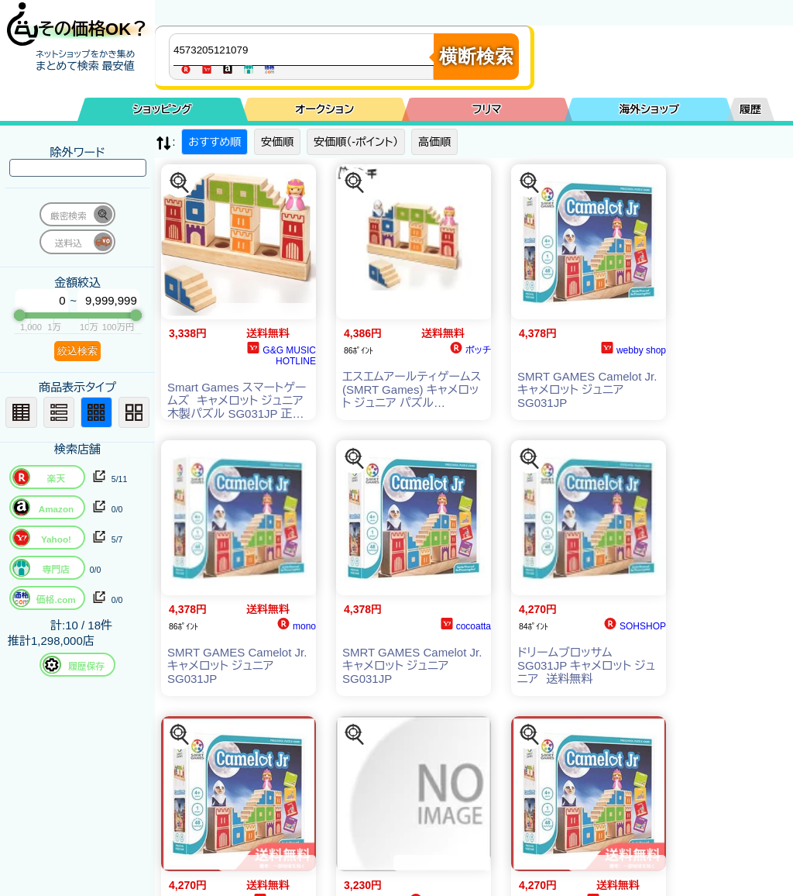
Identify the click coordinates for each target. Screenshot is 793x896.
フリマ (487, 109)
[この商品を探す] (179, 183)
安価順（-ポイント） (356, 142)
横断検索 (476, 56)
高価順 (434, 142)
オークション (324, 109)
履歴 (750, 109)
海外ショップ (649, 109)
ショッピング (162, 109)
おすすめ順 (214, 142)
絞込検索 (77, 351)
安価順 (277, 142)
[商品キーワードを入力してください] (305, 49)
